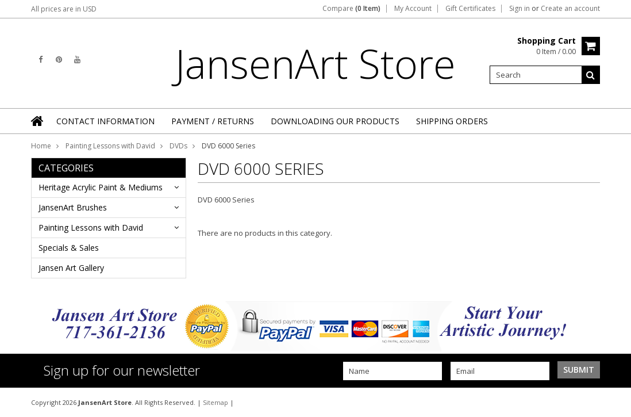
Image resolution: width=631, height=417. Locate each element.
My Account (413, 9)
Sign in (519, 9)
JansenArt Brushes (73, 207)
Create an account (570, 9)
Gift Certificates (470, 9)
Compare (351, 9)
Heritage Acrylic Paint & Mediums (101, 187)
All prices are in (64, 9)
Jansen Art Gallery (71, 267)
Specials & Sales (69, 247)
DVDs (178, 146)
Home (41, 146)
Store (315, 63)
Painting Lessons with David (110, 146)
